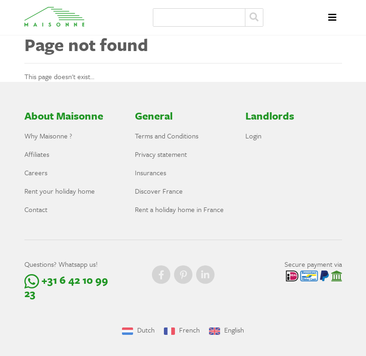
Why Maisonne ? (48, 136)
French (182, 330)
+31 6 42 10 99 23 (66, 286)
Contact (35, 209)
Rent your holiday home (59, 191)
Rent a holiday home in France (179, 209)
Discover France (159, 191)
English (226, 330)
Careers (35, 172)
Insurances (150, 172)
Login (253, 136)
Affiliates (36, 154)
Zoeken (254, 17)
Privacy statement (161, 154)
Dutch (138, 330)
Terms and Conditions (166, 136)
